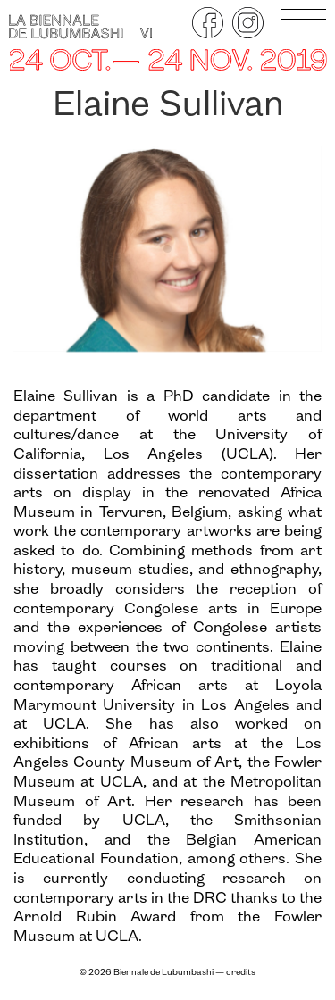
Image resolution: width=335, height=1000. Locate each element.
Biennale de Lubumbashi (163, 973)
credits (240, 973)
